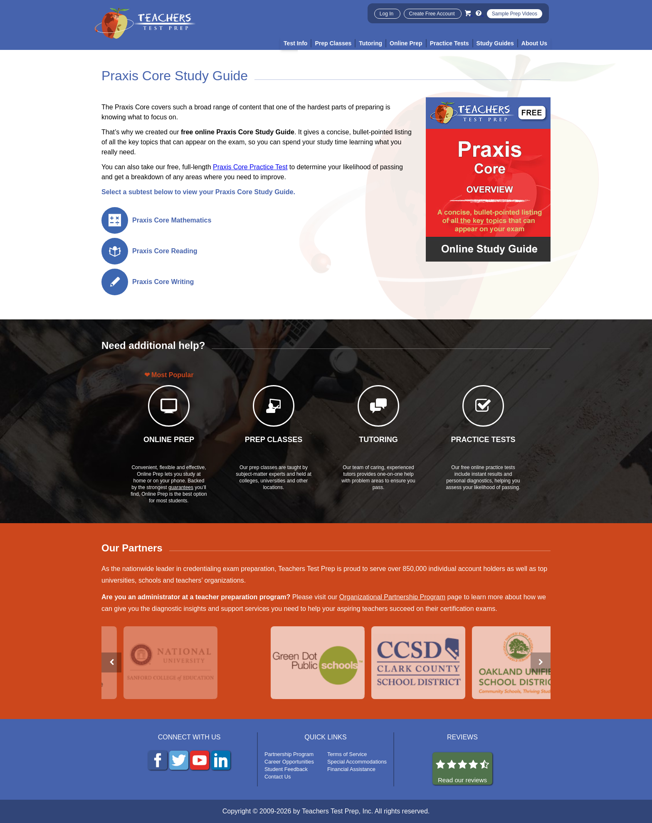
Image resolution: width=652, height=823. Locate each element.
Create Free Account (432, 14)
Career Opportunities (289, 762)
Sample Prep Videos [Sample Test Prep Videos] (514, 14)
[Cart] (468, 13)
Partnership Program (289, 754)
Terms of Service (347, 754)
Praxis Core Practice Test (250, 167)
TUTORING (378, 439)
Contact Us (277, 777)
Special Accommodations (357, 762)
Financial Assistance (351, 769)
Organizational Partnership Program (392, 597)
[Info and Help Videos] (479, 13)
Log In (387, 14)
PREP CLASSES (274, 439)
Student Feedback (286, 769)
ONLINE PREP (168, 439)
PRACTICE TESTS (483, 439)
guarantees (180, 487)
